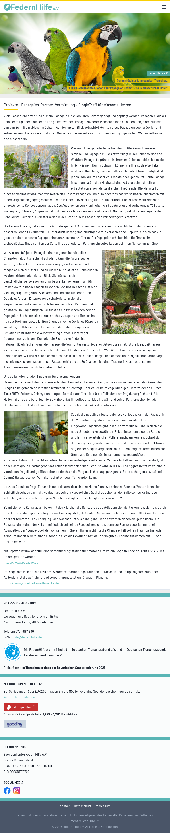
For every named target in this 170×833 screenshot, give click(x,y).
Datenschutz (82, 806)
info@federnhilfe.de (28, 637)
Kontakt (65, 806)
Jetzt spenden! (21, 707)
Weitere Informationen (19, 697)
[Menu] (164, 7)
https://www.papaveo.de (21, 562)
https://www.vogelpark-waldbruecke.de (31, 583)
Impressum (102, 806)
